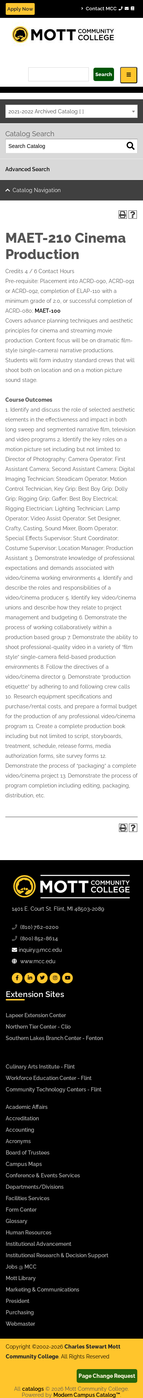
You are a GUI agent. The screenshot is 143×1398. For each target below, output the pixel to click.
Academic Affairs (27, 1107)
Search (103, 74)
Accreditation (22, 1118)
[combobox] (71, 111)
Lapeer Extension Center (36, 1015)
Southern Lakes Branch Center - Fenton (54, 1038)
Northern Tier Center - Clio (38, 1027)
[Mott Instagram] (55, 978)
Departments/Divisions (35, 1187)
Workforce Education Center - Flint (49, 1078)
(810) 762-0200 (39, 927)
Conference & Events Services (43, 1175)
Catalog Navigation (37, 190)
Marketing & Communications (42, 1290)
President (17, 1301)
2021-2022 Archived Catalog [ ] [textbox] (46, 111)
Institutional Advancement (38, 1244)
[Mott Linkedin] (29, 978)
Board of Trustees (28, 1153)
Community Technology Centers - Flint (53, 1089)
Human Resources (28, 1232)
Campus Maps (24, 1164)
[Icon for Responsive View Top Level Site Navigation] (128, 75)
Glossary (16, 1221)
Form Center (21, 1210)
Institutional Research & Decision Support (57, 1255)
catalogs (33, 1389)
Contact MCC (107, 8)
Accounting (20, 1130)
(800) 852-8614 (39, 938)
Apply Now (20, 9)
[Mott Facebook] (17, 978)
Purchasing (20, 1312)
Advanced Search (27, 169)
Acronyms (18, 1141)
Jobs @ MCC (21, 1267)
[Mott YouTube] (67, 978)
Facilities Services (28, 1198)
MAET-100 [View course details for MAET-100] (48, 311)
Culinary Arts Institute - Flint (40, 1067)
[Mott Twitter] (42, 978)
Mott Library (21, 1278)
